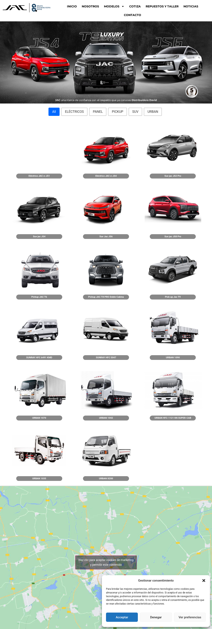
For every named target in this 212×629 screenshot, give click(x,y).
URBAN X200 (106, 478)
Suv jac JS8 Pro (173, 236)
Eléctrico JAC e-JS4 (106, 175)
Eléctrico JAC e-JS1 (39, 175)
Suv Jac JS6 (106, 236)
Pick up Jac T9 (173, 296)
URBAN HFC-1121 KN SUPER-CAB (172, 417)
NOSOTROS (90, 6)
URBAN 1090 (173, 357)
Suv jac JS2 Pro (173, 175)
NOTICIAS (190, 6)
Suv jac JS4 (39, 236)
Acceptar (122, 617)
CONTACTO (132, 15)
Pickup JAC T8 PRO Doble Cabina (106, 296)
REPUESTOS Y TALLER (162, 6)
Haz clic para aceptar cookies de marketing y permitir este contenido (106, 562)
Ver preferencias (190, 617)
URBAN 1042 (106, 417)
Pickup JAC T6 (39, 296)
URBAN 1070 (39, 417)
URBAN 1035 (39, 478)
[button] (204, 580)
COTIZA (135, 6)
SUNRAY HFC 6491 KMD (39, 357)
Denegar (156, 617)
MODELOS (114, 6)
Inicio (72, 6)
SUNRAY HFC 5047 (106, 357)
